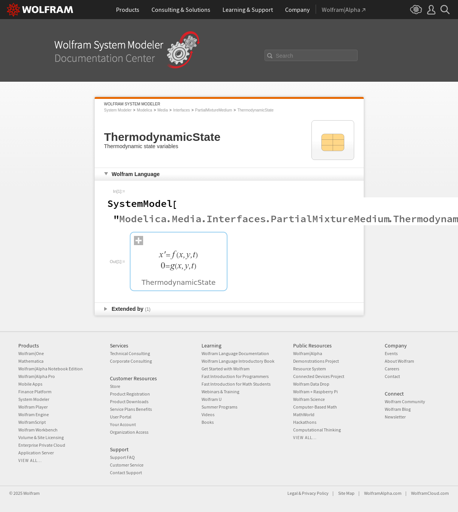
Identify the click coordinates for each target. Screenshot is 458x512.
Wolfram (31, 493)
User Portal (120, 417)
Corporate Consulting (131, 361)
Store (115, 386)
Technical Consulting (130, 353)
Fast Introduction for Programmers (235, 376)
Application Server (36, 452)
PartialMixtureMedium (213, 110)
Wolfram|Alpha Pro (36, 376)
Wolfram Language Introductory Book (238, 361)
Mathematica (31, 361)
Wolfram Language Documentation (235, 353)
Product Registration (130, 394)
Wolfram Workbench (38, 430)
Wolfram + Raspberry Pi (315, 391)
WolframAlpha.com (383, 493)
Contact (392, 376)
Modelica (144, 110)
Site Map (346, 493)
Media (162, 110)
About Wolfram (399, 361)
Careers (392, 368)
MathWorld (303, 414)
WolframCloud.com (430, 493)
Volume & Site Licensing (41, 437)
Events (391, 353)
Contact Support (126, 472)
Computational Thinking (317, 430)
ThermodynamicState (255, 110)
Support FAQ (122, 457)
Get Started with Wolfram (226, 368)
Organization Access (129, 432)
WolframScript (32, 422)
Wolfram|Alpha (307, 353)
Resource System (309, 368)
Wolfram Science (309, 399)
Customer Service (127, 465)
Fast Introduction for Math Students (236, 384)
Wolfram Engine (33, 414)
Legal (292, 493)
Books (208, 422)
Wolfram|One (31, 353)
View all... (30, 460)
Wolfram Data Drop (311, 384)
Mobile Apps (30, 384)
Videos (208, 414)
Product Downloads (129, 401)
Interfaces (181, 110)
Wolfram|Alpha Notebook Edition (50, 368)
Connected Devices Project (318, 376)
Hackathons (304, 422)
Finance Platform (35, 391)
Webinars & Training (220, 391)
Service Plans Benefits (131, 409)
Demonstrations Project (316, 361)
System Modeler (118, 110)
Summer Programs (219, 407)
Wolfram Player (33, 407)
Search (285, 56)
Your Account (123, 424)
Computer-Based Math (315, 407)
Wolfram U (212, 399)
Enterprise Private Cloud (41, 445)
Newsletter (395, 417)
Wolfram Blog (398, 409)
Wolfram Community (405, 401)
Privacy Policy (315, 493)
